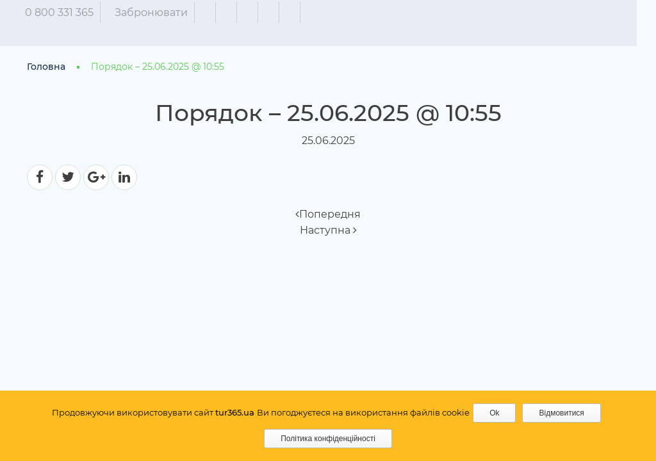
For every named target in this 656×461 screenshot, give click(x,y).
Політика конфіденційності (328, 438)
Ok (494, 412)
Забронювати (160, 12)
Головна (46, 66)
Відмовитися (561, 412)
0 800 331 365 (69, 12)
